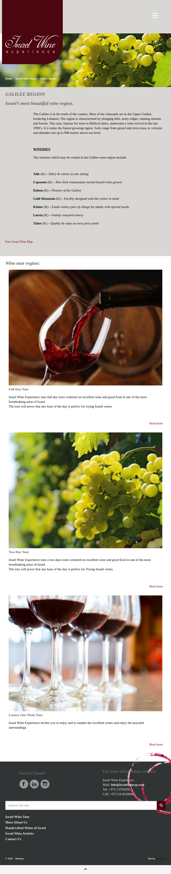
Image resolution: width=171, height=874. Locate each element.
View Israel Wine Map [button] (19, 241)
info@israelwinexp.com (127, 784)
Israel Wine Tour (17, 817)
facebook (23, 784)
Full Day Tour (19, 389)
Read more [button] (156, 423)
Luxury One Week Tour (26, 715)
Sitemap (19, 858)
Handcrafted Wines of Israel (25, 828)
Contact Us (13, 839)
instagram (45, 784)
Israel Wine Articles (19, 833)
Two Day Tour (19, 552)
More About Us (16, 822)
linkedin (34, 784)
